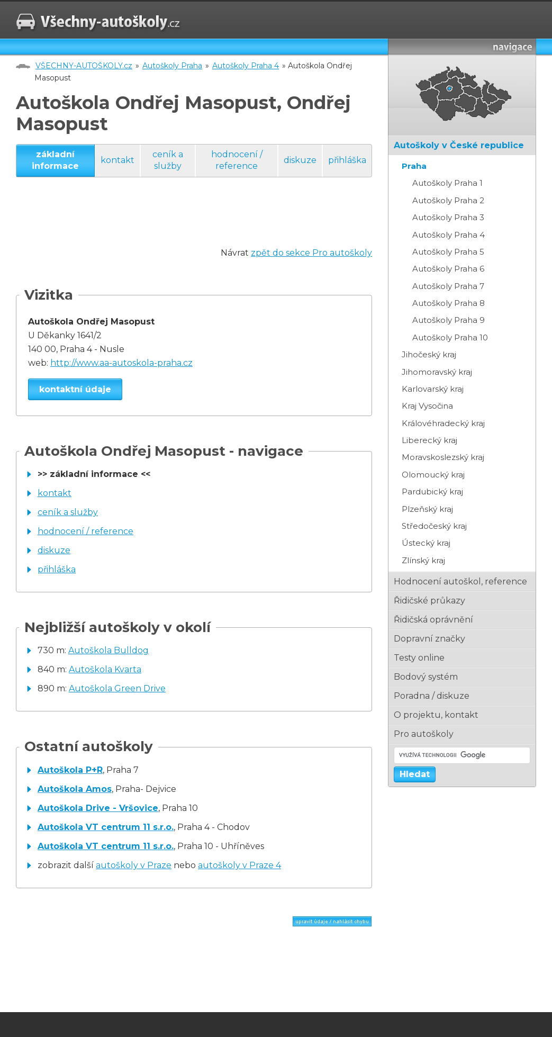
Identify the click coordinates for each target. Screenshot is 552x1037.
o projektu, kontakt (436, 715)
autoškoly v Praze (133, 865)
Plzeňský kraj (427, 509)
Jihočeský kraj (429, 354)
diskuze (300, 160)
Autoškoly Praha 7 (448, 286)
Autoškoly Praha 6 (448, 269)
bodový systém (426, 677)
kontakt (117, 160)
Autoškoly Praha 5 (448, 252)
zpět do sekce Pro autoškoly (311, 253)
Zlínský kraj (423, 560)
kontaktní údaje (75, 389)
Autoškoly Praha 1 (447, 183)
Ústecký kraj (426, 543)
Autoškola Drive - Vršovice (98, 808)
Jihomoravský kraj (437, 372)
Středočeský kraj (434, 526)
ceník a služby (167, 160)
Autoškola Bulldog (108, 650)
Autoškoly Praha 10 (450, 337)
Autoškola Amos (75, 789)
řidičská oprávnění (433, 620)
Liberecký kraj (429, 440)
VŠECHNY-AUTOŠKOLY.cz (83, 65)
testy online (419, 658)
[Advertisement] (208, 222)
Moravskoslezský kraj (443, 457)
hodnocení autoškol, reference (460, 581)
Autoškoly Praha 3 (448, 217)
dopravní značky (429, 639)
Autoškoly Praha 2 (448, 200)
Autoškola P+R (70, 770)
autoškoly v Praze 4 (239, 865)
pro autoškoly (424, 734)
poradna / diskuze (431, 696)
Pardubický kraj (432, 491)
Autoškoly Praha (172, 65)
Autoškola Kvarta (105, 669)
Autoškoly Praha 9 (448, 320)
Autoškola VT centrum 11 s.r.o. (106, 827)
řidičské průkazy (429, 601)
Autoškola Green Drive (117, 688)
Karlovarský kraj (433, 389)
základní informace (55, 160)
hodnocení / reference (237, 160)
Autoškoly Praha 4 (245, 65)
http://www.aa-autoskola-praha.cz (121, 363)
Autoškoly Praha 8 (448, 303)
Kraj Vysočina (427, 406)
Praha (414, 166)
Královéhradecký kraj (443, 423)
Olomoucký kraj (433, 475)
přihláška (347, 160)
